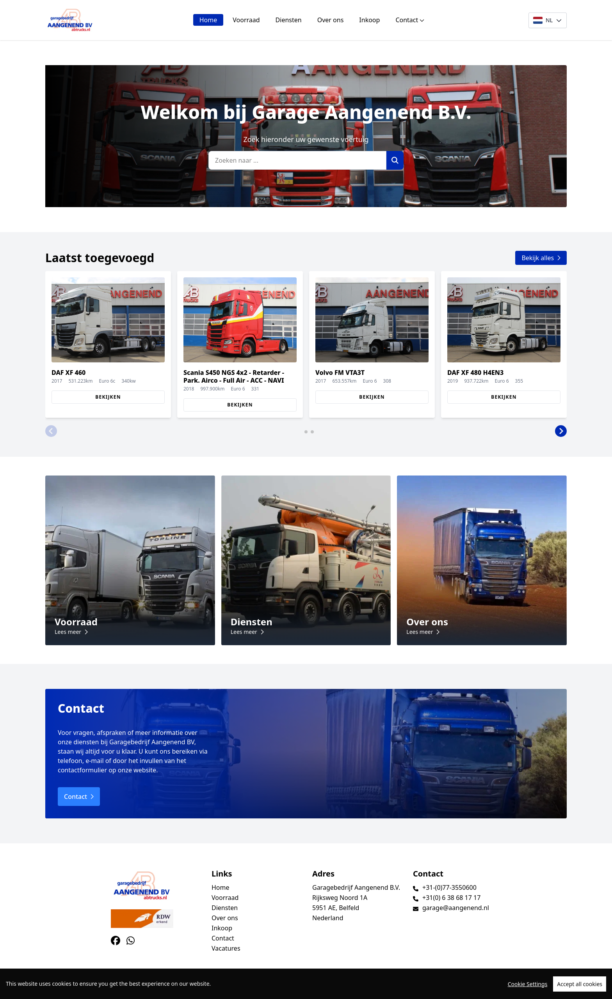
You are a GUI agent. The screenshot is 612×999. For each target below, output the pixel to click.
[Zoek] (395, 160)
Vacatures (226, 948)
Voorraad (246, 20)
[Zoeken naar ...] (297, 160)
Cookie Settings (528, 991)
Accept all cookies (579, 991)
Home (208, 20)
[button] (51, 431)
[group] (108, 344)
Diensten (289, 20)
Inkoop (369, 20)
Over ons (330, 20)
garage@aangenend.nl (455, 907)
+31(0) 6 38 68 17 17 (451, 897)
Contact (409, 20)
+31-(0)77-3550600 (449, 887)
